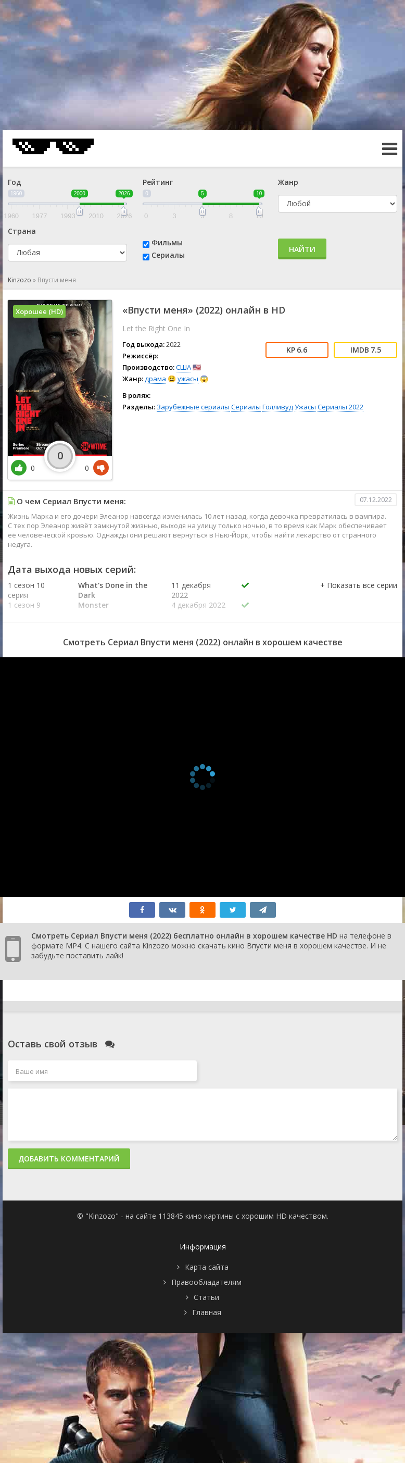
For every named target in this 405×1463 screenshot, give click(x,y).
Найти (302, 249)
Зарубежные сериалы (193, 406)
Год (14, 182)
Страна (22, 231)
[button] (358, 595)
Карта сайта (207, 1267)
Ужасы (305, 406)
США (183, 367)
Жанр (288, 182)
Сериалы (168, 255)
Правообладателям (206, 1282)
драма (155, 378)
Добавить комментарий (69, 1159)
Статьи (206, 1297)
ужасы (188, 378)
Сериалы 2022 (340, 406)
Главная (206, 1312)
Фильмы (167, 242)
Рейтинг (158, 182)
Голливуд (277, 406)
